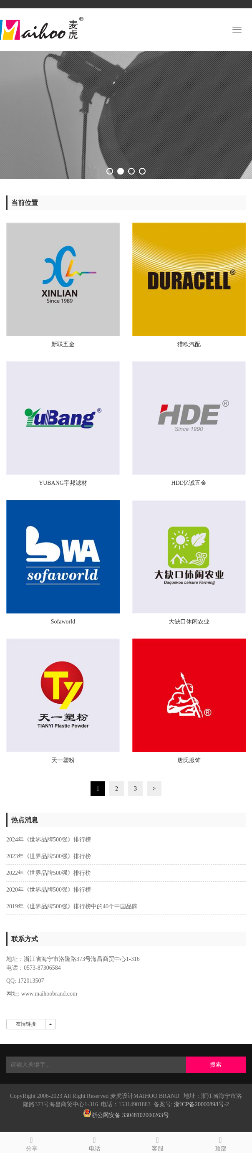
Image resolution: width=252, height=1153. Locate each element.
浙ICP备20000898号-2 (201, 1104)
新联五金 (63, 344)
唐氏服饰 (189, 760)
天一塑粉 (63, 760)
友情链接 (26, 1024)
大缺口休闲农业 (189, 621)
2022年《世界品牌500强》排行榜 (48, 873)
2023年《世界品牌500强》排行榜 (48, 856)
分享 (31, 1143)
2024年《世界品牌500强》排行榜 (48, 839)
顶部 (220, 1143)
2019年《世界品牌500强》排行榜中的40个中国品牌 (72, 906)
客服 (157, 1143)
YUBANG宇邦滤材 (63, 483)
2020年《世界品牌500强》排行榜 (48, 890)
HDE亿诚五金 (189, 483)
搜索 (216, 1065)
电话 (94, 1143)
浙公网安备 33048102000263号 (130, 1115)
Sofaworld (63, 621)
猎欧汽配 (189, 344)
